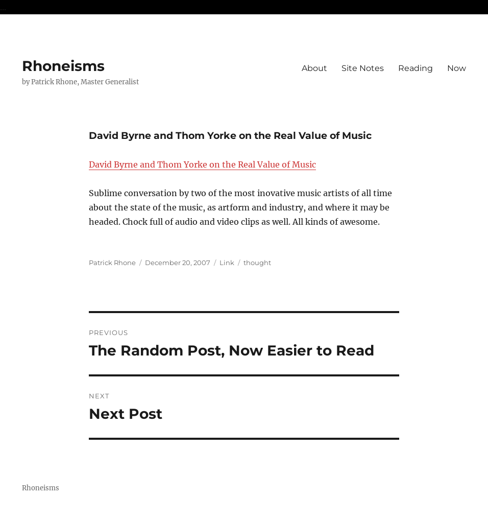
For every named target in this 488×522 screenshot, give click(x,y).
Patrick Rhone (112, 262)
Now (456, 68)
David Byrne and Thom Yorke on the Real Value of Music (202, 164)
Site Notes (362, 68)
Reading (415, 68)
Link (226, 262)
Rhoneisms (63, 66)
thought (257, 262)
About (314, 68)
